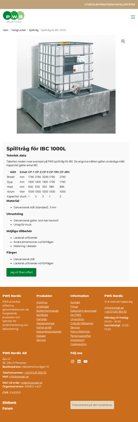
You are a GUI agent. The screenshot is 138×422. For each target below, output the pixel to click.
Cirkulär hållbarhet (81, 323)
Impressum (77, 340)
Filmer (74, 307)
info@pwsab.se (114, 308)
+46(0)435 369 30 (115, 312)
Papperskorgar (45, 323)
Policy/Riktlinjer (80, 331)
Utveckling (77, 319)
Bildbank (9, 402)
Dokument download (83, 311)
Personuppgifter (80, 336)
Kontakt (75, 302)
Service (41, 340)
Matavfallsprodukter (49, 331)
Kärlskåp (41, 319)
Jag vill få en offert (21, 272)
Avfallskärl (42, 307)
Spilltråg (33, 30)
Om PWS (75, 315)
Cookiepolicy (78, 344)
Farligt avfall (19, 30)
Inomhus (41, 302)
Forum (8, 408)
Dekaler (41, 336)
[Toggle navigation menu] (131, 17)
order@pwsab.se (31, 383)
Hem (5, 30)
